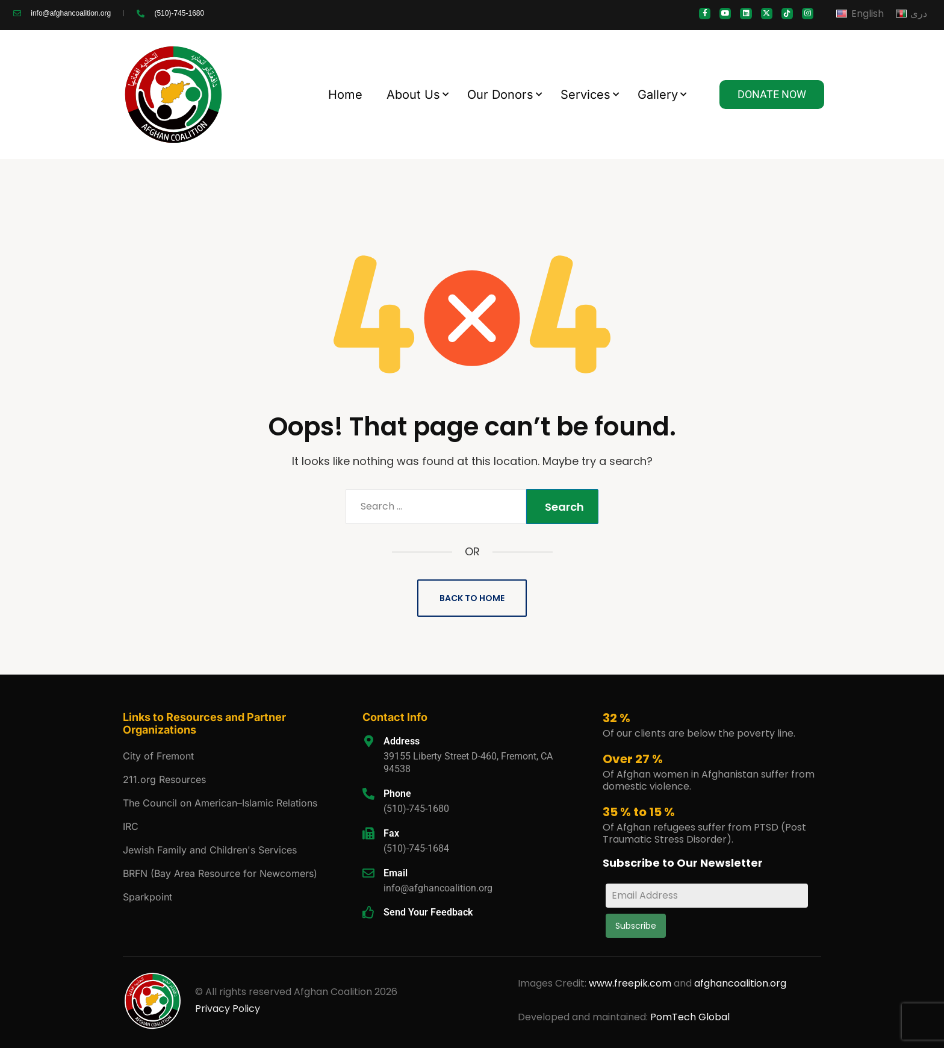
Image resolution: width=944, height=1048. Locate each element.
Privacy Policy (227, 1008)
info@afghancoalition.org (438, 888)
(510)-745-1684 (416, 848)
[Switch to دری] (911, 13)
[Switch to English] (859, 13)
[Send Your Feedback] (368, 912)
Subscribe (635, 926)
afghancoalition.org (740, 983)
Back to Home (472, 598)
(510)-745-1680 (416, 808)
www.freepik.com (631, 983)
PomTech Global (690, 1017)
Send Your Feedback (428, 912)
